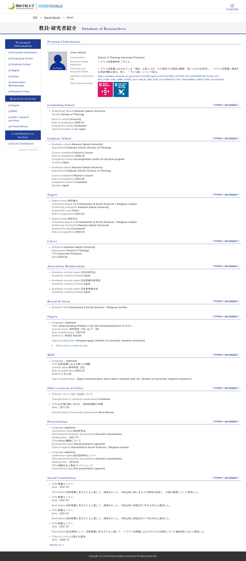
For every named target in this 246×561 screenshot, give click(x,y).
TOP (35, 17)
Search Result (52, 17)
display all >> (57, 544)
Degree (15, 70)
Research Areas (20, 91)
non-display (231, 105)
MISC (14, 111)
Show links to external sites (70, 345)
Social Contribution (22, 143)
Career (15, 76)
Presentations (19, 126)
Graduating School (22, 58)
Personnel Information (24, 52)
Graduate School (21, 64)
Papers (15, 105)
